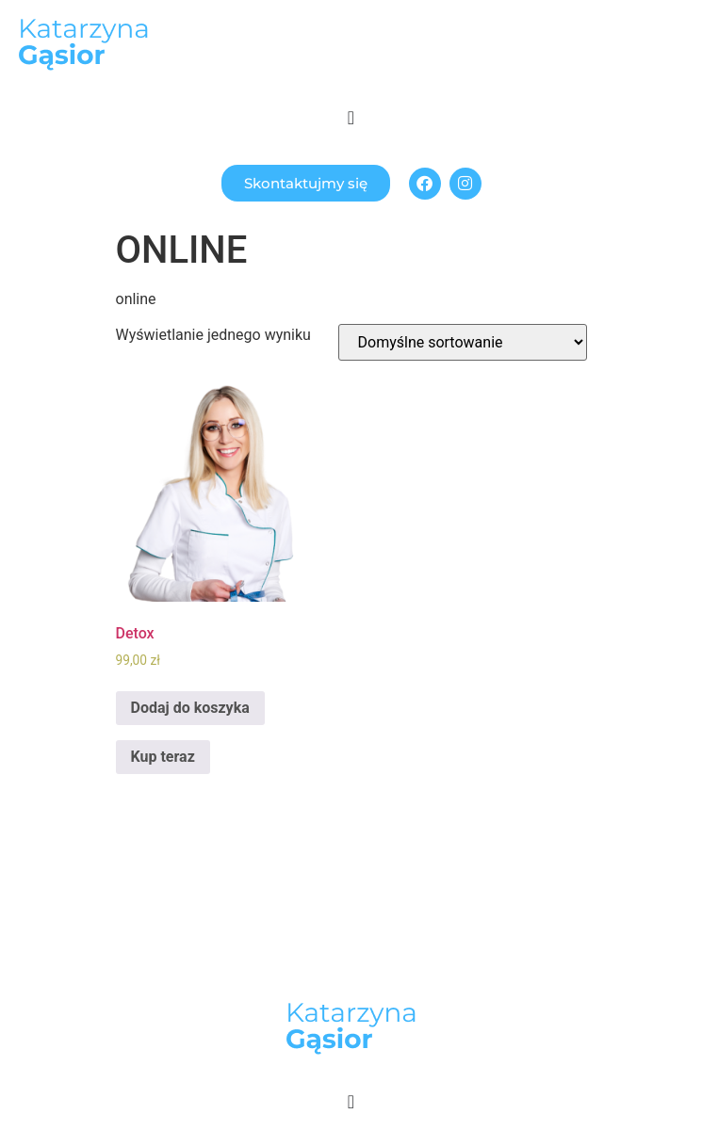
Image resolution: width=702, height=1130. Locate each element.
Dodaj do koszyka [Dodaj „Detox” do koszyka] (190, 708)
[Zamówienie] (462, 342)
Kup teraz (163, 757)
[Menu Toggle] (351, 117)
